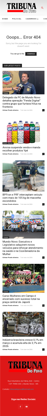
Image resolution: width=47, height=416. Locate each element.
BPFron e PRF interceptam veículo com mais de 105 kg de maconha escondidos (22, 197)
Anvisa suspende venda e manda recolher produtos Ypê (21, 149)
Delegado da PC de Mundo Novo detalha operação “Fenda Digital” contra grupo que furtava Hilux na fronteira (22, 102)
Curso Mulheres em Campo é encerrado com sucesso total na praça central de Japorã (21, 299)
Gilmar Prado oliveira (10, 110)
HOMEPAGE (31, 54)
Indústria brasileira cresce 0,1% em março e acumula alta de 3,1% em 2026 (23, 343)
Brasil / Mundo (8, 143)
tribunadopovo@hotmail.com (22, 389)
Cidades (5, 93)
